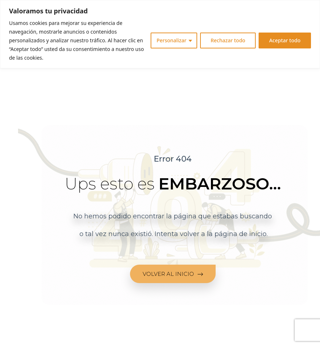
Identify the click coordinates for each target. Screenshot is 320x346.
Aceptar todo (284, 40)
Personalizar (171, 40)
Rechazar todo (228, 40)
